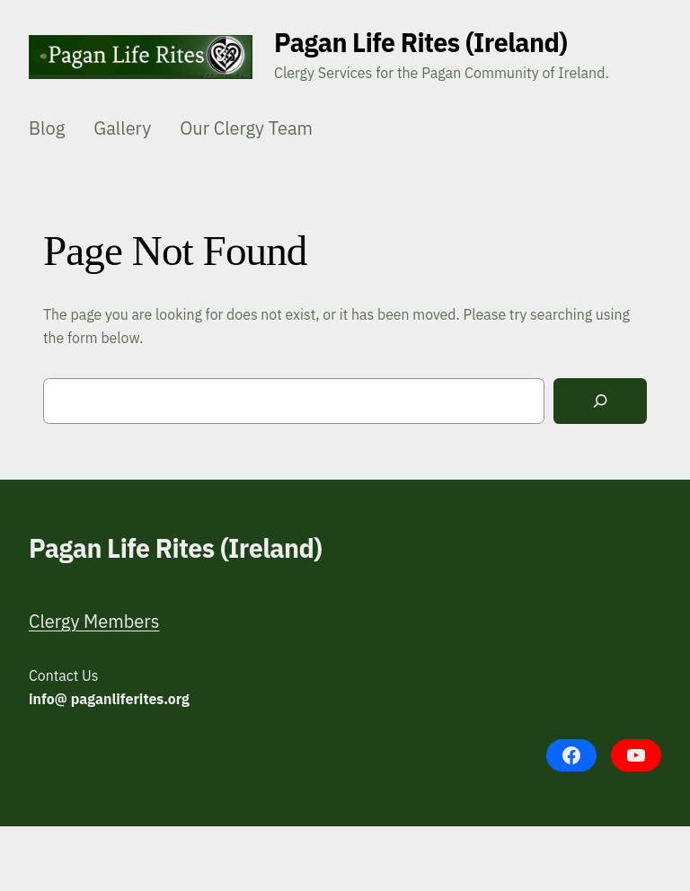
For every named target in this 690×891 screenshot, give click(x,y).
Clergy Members (94, 621)
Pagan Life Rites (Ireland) (420, 42)
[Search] (600, 401)
